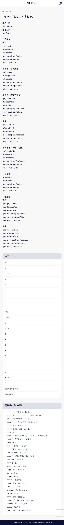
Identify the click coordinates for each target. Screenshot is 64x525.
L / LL (7, 317)
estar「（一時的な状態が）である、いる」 (23, 422)
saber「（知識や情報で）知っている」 (21, 456)
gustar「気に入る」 (14, 507)
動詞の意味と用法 (11, 389)
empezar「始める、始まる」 (17, 490)
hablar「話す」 (12, 493)
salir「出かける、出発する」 (17, 453)
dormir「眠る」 (13, 473)
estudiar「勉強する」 (15, 480)
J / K (6, 312)
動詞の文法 (9, 394)
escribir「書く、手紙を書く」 (18, 504)
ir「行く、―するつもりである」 (19, 412)
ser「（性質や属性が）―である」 (19, 419)
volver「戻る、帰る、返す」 (17, 466)
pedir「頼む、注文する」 (16, 497)
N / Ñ (7, 328)
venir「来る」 (12, 442)
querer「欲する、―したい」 (17, 446)
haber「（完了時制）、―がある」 (20, 439)
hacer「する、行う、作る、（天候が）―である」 (25, 415)
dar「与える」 (12, 463)
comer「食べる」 (13, 476)
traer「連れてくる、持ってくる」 (19, 510)
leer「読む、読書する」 (16, 459)
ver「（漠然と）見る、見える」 (19, 429)
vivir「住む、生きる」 (15, 487)
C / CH (7, 274)
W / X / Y (8, 378)
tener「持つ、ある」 (14, 425)
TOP (5, 11)
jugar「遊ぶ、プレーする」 (17, 483)
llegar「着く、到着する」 (16, 470)
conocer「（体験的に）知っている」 (20, 500)
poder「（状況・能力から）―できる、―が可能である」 (28, 436)
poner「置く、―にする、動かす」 (20, 449)
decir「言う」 (12, 432)
